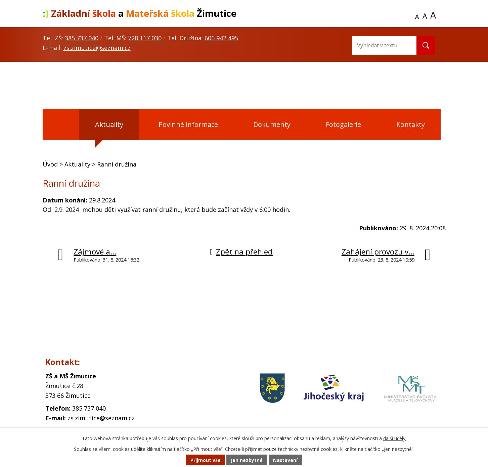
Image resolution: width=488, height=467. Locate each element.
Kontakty (410, 124)
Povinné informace (188, 124)
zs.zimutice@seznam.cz (97, 48)
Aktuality (109, 124)
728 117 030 (145, 38)
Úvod (59, 124)
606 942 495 (221, 38)
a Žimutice (139, 13)
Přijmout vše (205, 460)
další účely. (394, 438)
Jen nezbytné (247, 460)
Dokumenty (272, 124)
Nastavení (285, 460)
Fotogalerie (343, 124)
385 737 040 (81, 38)
